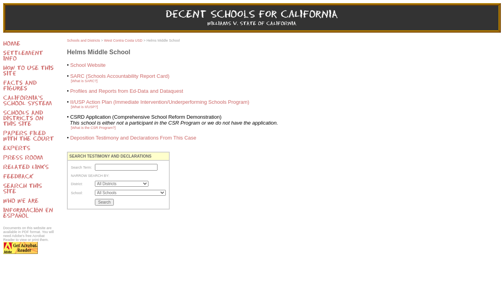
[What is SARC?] (84, 81)
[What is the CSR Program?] (93, 128)
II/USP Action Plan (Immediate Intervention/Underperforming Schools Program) (159, 102)
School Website (88, 65)
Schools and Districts (83, 40)
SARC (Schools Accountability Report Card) (119, 76)
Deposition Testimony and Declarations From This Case (133, 138)
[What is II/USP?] (84, 107)
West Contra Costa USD (123, 40)
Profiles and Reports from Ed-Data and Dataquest (126, 91)
